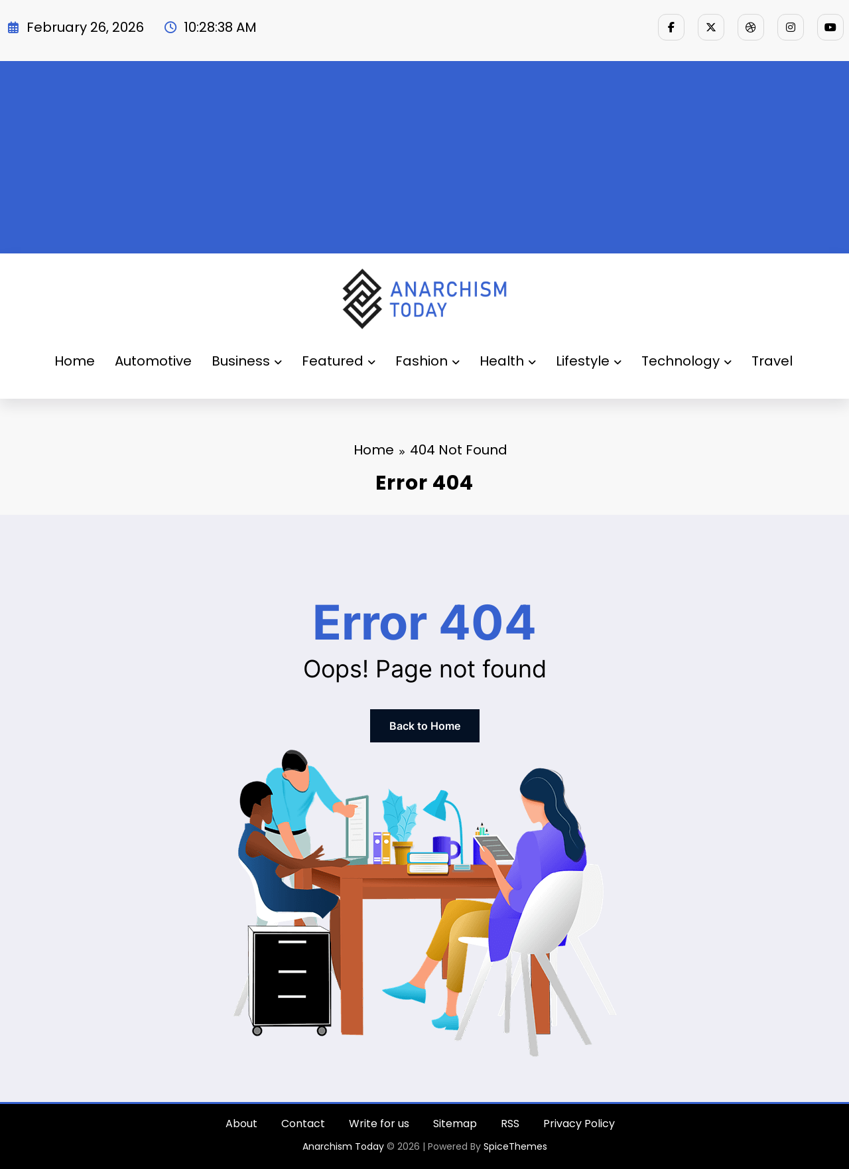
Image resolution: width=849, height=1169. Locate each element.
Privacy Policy (579, 1123)
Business (247, 361)
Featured (338, 361)
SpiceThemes (515, 1146)
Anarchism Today (343, 1146)
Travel (772, 361)
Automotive (153, 361)
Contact (303, 1123)
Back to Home (424, 725)
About (241, 1123)
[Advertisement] (424, 154)
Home (74, 361)
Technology (686, 361)
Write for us (379, 1123)
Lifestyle (588, 361)
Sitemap (455, 1123)
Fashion (427, 361)
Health (508, 361)
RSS (510, 1123)
